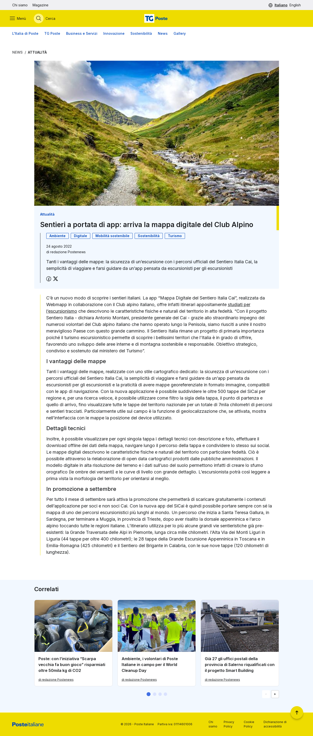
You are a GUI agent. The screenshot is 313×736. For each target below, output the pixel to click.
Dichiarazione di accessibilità (275, 724)
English (295, 5)
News (163, 34)
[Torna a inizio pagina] (296, 712)
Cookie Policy (249, 724)
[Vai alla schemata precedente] (266, 695)
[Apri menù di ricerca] (47, 19)
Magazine (40, 5)
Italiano (281, 5)
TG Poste (52, 34)
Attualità (37, 53)
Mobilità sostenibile (112, 236)
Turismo (175, 236)
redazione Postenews (68, 253)
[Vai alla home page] (156, 19)
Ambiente (57, 236)
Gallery (180, 34)
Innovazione (114, 34)
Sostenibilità (141, 34)
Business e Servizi (81, 34)
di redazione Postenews (56, 680)
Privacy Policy (229, 724)
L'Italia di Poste (25, 34)
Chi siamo (20, 5)
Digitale (80, 236)
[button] (149, 695)
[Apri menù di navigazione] (20, 19)
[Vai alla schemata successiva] (275, 695)
